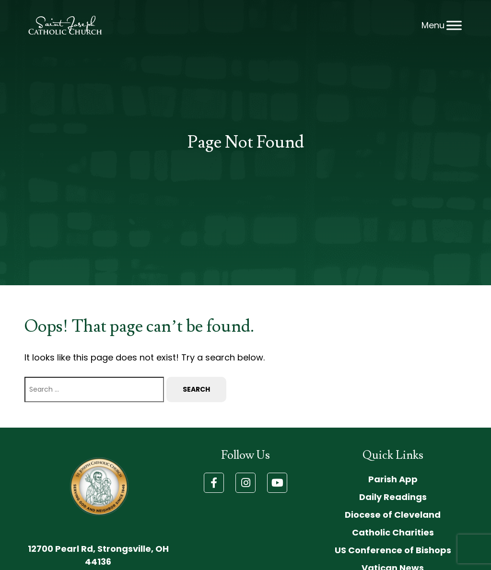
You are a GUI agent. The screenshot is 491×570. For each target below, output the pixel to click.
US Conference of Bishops (393, 550)
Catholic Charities (393, 532)
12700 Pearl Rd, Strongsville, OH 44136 (98, 555)
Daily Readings (393, 497)
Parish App (393, 479)
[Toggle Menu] (454, 25)
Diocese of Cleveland (393, 515)
